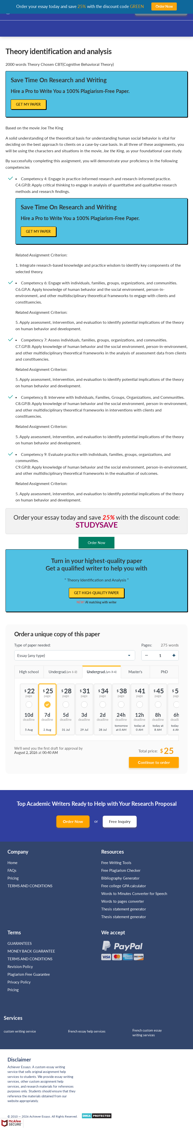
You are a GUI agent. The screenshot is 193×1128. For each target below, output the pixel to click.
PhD (159, 670)
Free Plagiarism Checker (120, 870)
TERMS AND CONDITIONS (30, 886)
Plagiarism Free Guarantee (28, 974)
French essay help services (86, 1031)
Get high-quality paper (96, 593)
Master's (131, 670)
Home (12, 862)
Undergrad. (60, 670)
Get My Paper (28, 104)
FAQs (11, 870)
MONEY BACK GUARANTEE (31, 951)
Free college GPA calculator (123, 886)
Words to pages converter (122, 901)
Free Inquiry (119, 821)
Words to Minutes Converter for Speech (134, 893)
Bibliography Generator (120, 878)
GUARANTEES (19, 943)
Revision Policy (20, 966)
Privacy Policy (19, 982)
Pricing (13, 878)
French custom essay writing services (147, 1032)
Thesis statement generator (123, 909)
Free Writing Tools (116, 862)
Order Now (73, 821)
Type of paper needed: (32, 645)
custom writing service (20, 1031)
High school (26, 670)
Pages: (146, 645)
